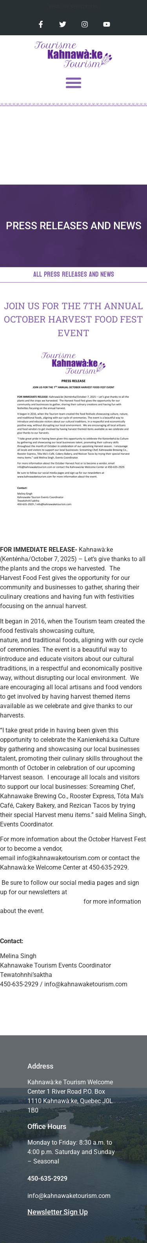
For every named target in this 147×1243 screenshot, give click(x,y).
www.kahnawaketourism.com (41, 901)
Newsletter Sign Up (57, 1212)
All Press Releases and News (73, 274)
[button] (73, 82)
